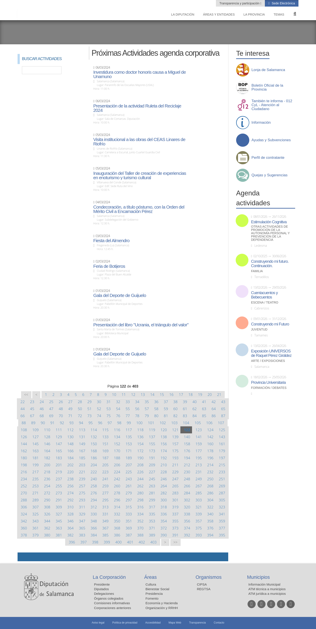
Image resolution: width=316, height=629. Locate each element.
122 (187, 429)
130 (70, 436)
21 (219, 394)
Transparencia (197, 622)
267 (199, 485)
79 (147, 415)
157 (175, 443)
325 (35, 513)
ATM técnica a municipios (267, 589)
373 (175, 528)
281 (152, 492)
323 (222, 506)
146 (47, 443)
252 (24, 485)
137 (152, 436)
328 (70, 513)
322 (210, 506)
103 (174, 422)
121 (175, 429)
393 (199, 535)
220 (70, 471)
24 (42, 401)
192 (164, 457)
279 (129, 492)
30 (99, 401)
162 (24, 450)
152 (117, 443)
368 (117, 528)
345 (59, 521)
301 (175, 499)
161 (222, 443)
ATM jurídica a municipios (267, 593)
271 (35, 492)
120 (163, 429)
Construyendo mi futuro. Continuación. (270, 263)
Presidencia (154, 593)
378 (24, 535)
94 (81, 422)
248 (187, 478)
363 (59, 528)
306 (24, 506)
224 (117, 471)
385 (105, 535)
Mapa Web (175, 622)
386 (117, 535)
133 (105, 436)
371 (152, 528)
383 (82, 535)
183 (59, 457)
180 (24, 457)
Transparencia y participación (239, 3)
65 (223, 408)
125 (222, 429)
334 (140, 513)
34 (137, 401)
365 (82, 528)
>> (175, 542)
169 (105, 450)
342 (24, 521)
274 (70, 492)
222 (94, 471)
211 (175, 464)
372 (164, 528)
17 (181, 394)
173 (152, 450)
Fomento (151, 598)
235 (35, 478)
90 (43, 422)
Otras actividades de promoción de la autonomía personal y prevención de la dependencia (270, 233)
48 (61, 408)
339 (199, 513)
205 (105, 464)
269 (222, 485)
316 (140, 506)
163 (35, 450)
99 (129, 422)
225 (129, 471)
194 (187, 457)
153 (129, 443)
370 (140, 528)
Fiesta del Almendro (111, 240)
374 (187, 528)
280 (140, 492)
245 (152, 478)
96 (100, 422)
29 (89, 401)
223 (105, 471)
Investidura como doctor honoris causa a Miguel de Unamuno (139, 74)
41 (204, 401)
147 (59, 443)
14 (152, 394)
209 (152, 464)
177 (199, 450)
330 (94, 513)
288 (24, 499)
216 (24, 471)
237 (59, 478)
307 (35, 506)
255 (59, 485)
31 (108, 401)
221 (82, 471)
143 (222, 436)
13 (143, 394)
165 (59, 450)
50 (80, 408)
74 (99, 415)
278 (117, 492)
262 (140, 485)
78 (137, 415)
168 (94, 450)
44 (22, 408)
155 (152, 443)
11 (124, 394)
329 (82, 513)
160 (210, 443)
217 (35, 471)
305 (222, 499)
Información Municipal (264, 584)
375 (199, 528)
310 (70, 506)
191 (152, 457)
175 (175, 450)
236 (47, 478)
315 (129, 506)
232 (210, 471)
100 (139, 422)
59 (166, 408)
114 (94, 429)
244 (140, 478)
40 (194, 401)
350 (117, 521)
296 (117, 499)
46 (42, 408)
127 (35, 436)
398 (95, 542)
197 (222, 457)
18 (191, 394)
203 (82, 464)
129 (59, 436)
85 (204, 415)
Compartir (23, 556)
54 (118, 408)
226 (140, 471)
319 (175, 506)
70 (61, 415)
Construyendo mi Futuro (270, 324)
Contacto (219, 622)
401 (130, 542)
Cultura (150, 584)
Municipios (258, 577)
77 (128, 415)
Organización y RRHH (161, 608)
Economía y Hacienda (161, 603)
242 (117, 478)
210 (164, 464)
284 (187, 492)
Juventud (259, 329)
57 (147, 408)
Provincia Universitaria (268, 382)
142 (210, 436)
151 (105, 443)
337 (175, 513)
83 (185, 415)
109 (35, 429)
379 (35, 535)
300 (164, 499)
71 (70, 415)
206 (117, 464)
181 (35, 457)
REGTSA (203, 589)
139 (175, 436)
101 (151, 422)
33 (128, 401)
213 (199, 464)
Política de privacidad (124, 622)
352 (140, 521)
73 (89, 415)
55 (128, 408)
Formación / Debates (269, 388)
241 (105, 478)
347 (82, 521)
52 (99, 408)
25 (51, 401)
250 (210, 478)
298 (140, 499)
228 (164, 471)
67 (32, 415)
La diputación (182, 14)
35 (147, 401)
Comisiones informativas (112, 603)
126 (24, 436)
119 (152, 429)
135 (129, 436)
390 (164, 535)
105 (197, 422)
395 (222, 535)
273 (59, 492)
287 (222, 492)
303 (199, 499)
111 (59, 429)
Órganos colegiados (108, 598)
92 (62, 422)
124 (210, 429)
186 (94, 457)
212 (187, 464)
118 (140, 429)
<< (26, 395)
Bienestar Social (157, 589)
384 (94, 535)
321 (199, 506)
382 (70, 535)
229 (175, 471)
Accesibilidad (153, 622)
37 (166, 401)
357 (199, 521)
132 (94, 436)
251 (222, 478)
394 (210, 535)
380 (47, 535)
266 (187, 485)
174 (164, 450)
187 (105, 457)
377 (222, 528)
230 (187, 471)
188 (117, 457)
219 (59, 471)
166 (70, 450)
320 (187, 506)
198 (24, 464)
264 (164, 485)
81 (166, 415)
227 (152, 471)
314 (117, 506)
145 (35, 443)
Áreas (150, 577)
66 (22, 415)
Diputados (101, 589)
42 (214, 401)
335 (152, 513)
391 (175, 535)
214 (210, 464)
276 (94, 492)
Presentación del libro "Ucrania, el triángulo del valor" (141, 325)
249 (199, 478)
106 (209, 422)
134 (117, 436)
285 (199, 492)
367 (105, 528)
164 (47, 450)
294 (94, 499)
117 (129, 429)
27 (70, 401)
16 (171, 394)
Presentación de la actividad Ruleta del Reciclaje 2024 (137, 108)
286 (210, 492)
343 (35, 521)
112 (70, 429)
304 (210, 499)
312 (94, 506)
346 (70, 521)
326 (47, 513)
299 (152, 499)
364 (70, 528)
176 (187, 450)
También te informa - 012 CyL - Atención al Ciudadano (271, 105)
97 (110, 422)
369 (129, 528)
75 (108, 415)
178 (210, 450)
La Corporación (109, 577)
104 (186, 422)
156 (164, 443)
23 (32, 401)
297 (129, 499)
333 (129, 513)
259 (105, 485)
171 (129, 450)
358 (210, 521)
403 (153, 542)
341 (222, 513)
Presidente (102, 584)
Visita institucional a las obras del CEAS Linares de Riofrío (139, 141)
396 (72, 542)
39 (185, 401)
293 (82, 499)
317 (152, 506)
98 (119, 422)
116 (117, 429)
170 (117, 450)
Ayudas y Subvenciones (271, 140)
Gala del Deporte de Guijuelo (119, 295)
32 (118, 401)
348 (94, 521)
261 (129, 485)
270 (24, 492)
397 (83, 542)
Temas (279, 14)
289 (35, 499)
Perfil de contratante (267, 158)
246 (164, 478)
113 (82, 429)
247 (175, 478)
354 (164, 521)
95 (90, 422)
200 (47, 464)
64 (214, 408)
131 (82, 436)
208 (140, 464)
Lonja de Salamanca (268, 70)
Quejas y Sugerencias (269, 175)
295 (105, 499)
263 (152, 485)
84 (194, 415)
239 (82, 478)
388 (140, 535)
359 (222, 521)
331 (105, 513)
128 (47, 436)
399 (107, 542)
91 (52, 422)
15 (162, 394)
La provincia (254, 14)
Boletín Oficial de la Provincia (267, 87)
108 (24, 429)
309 (59, 506)
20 (210, 394)
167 (82, 450)
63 (204, 408)
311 (82, 506)
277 (105, 492)
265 (175, 485)
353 (152, 521)
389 (152, 535)
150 (94, 443)
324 (24, 513)
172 (140, 450)
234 (24, 478)
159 (199, 443)
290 (47, 499)
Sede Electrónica (283, 3)
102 (163, 422)
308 (47, 506)
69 (51, 415)
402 (142, 542)
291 (59, 499)
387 (129, 535)
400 (118, 542)
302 (187, 499)
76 (118, 415)
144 (24, 443)
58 (156, 408)
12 (133, 394)
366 (94, 528)
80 (156, 415)
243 (129, 478)
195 (199, 457)
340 (210, 513)
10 (114, 394)
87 (223, 415)
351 (129, 521)
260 (117, 485)
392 (187, 535)
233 (222, 471)
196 (210, 457)
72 (80, 415)
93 (71, 422)
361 (35, 528)
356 (187, 521)
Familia (257, 271)
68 (42, 415)
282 (164, 492)
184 (70, 457)
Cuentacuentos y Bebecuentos (264, 295)
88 (24, 422)
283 (175, 492)
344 (47, 521)
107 (221, 422)
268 (210, 485)
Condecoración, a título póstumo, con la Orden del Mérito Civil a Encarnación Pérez (138, 209)
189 (129, 457)
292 (70, 499)
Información (261, 123)
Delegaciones (104, 593)
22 (22, 401)
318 (164, 506)
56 (137, 408)
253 (35, 485)
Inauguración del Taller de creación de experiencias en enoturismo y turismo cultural (139, 175)
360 (24, 528)
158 (187, 443)
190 (140, 457)
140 (187, 436)
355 (175, 521)
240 (94, 478)
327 (59, 513)
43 (223, 401)
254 (47, 485)
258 (94, 485)
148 (70, 443)
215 (222, 464)
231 (199, 471)
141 (199, 436)
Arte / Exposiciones (268, 361)
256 (70, 485)
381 (59, 535)
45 (32, 408)
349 (105, 521)
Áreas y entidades (219, 14)
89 (33, 422)
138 (164, 436)
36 (156, 401)
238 (70, 478)
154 (140, 443)
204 (94, 464)
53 (108, 408)
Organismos (209, 577)
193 (175, 457)
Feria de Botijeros (109, 266)
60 (175, 408)
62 (194, 408)
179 (222, 450)
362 (47, 528)
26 (61, 401)
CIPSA (202, 584)
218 (47, 471)
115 (105, 429)
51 (89, 408)
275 (82, 492)
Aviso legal (98, 622)
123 (199, 429)
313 (105, 506)
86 (214, 415)
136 (140, 436)
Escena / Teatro (264, 302)
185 (82, 457)
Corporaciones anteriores (112, 608)
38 (175, 401)
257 (82, 485)
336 (164, 513)
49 (70, 408)
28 (80, 401)
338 (187, 513)
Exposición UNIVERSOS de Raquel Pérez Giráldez (271, 353)
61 (185, 408)
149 (82, 443)
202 (70, 464)
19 (200, 394)
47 (51, 408)
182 (47, 457)
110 (47, 429)
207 (129, 464)
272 (47, 492)
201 (59, 464)
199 (35, 464)
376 (210, 528)
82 (175, 415)
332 (117, 513)
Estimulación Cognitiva (269, 222)
